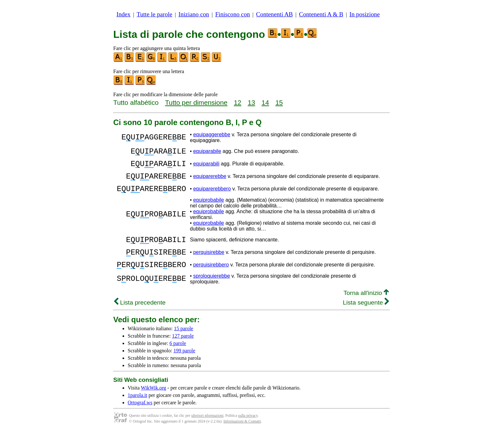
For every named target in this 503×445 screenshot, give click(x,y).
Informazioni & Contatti (242, 434)
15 (279, 102)
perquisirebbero (211, 277)
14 (265, 102)
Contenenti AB (274, 14)
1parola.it (137, 408)
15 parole (183, 342)
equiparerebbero (212, 195)
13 (251, 102)
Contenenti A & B (321, 14)
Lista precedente (140, 316)
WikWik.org (153, 401)
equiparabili (206, 166)
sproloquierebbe (211, 289)
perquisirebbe (208, 262)
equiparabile (207, 152)
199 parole (184, 364)
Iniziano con (193, 14)
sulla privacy (248, 429)
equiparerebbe (209, 181)
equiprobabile (208, 207)
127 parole (183, 349)
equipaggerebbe (211, 134)
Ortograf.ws (140, 416)
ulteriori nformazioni (207, 429)
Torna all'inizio (366, 306)
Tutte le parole (154, 14)
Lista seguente (366, 316)
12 (237, 102)
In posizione (364, 14)
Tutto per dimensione (196, 102)
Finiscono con (232, 14)
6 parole (177, 356)
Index (123, 14)
